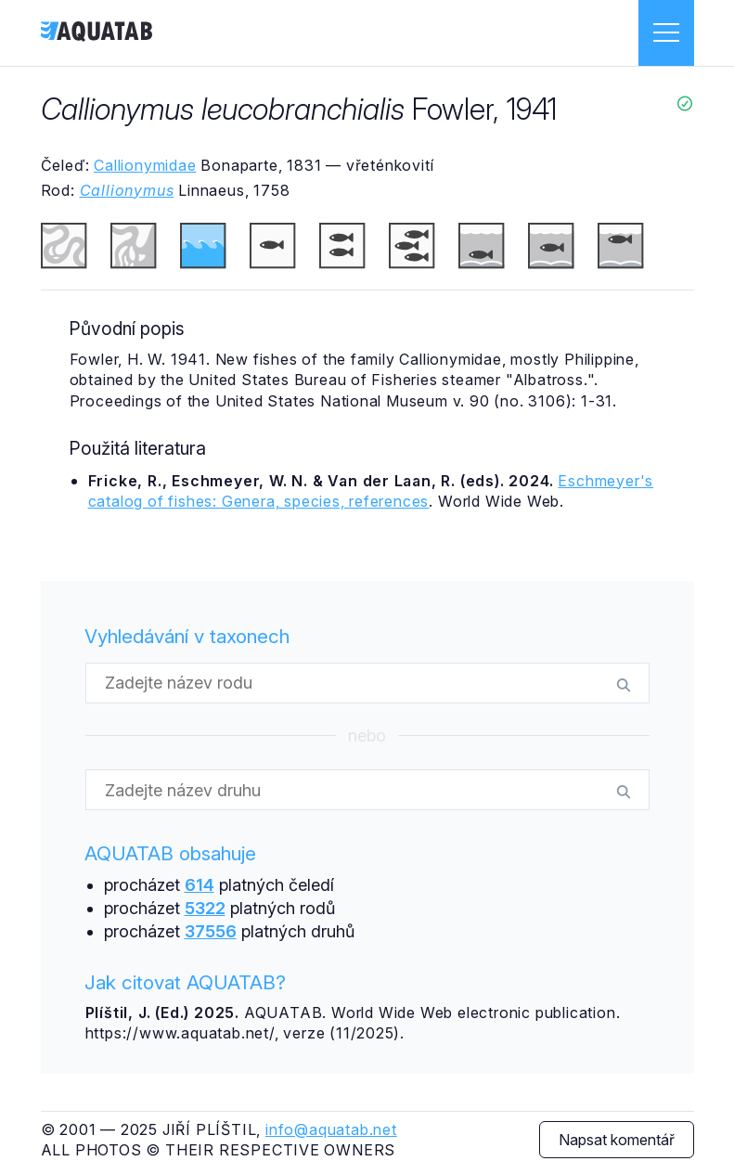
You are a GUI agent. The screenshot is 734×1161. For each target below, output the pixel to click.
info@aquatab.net (331, 1129)
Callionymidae (145, 165)
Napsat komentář (617, 1139)
